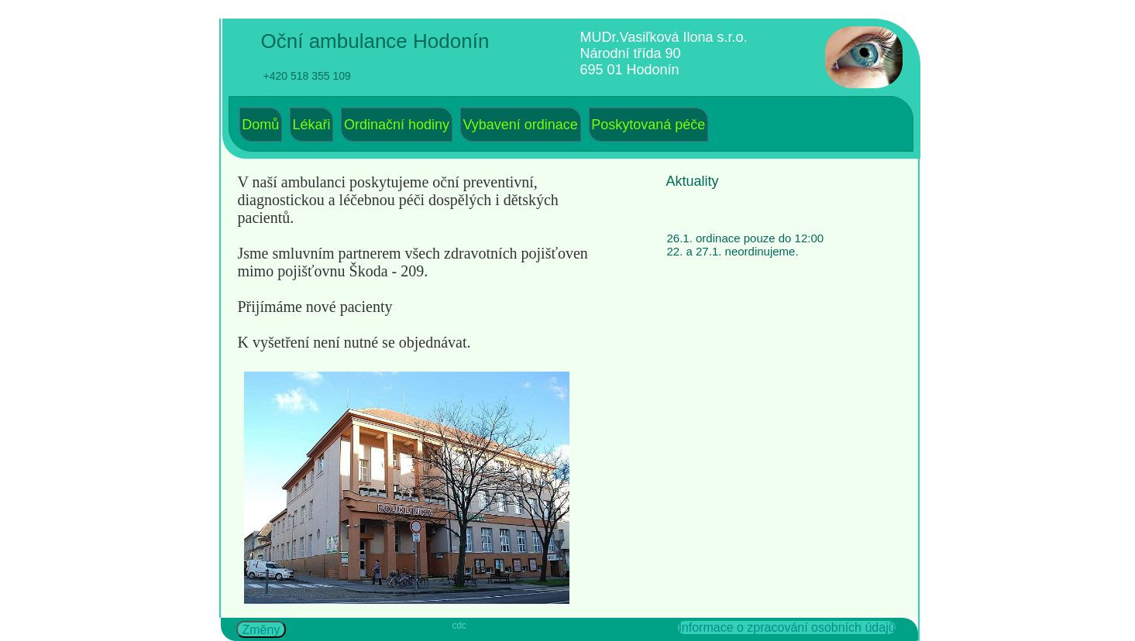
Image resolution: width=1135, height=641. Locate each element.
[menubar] (474, 125)
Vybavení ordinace (520, 124)
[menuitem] (261, 125)
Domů (260, 124)
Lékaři (312, 124)
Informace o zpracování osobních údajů (786, 627)
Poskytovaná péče (648, 124)
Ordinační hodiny (396, 124)
